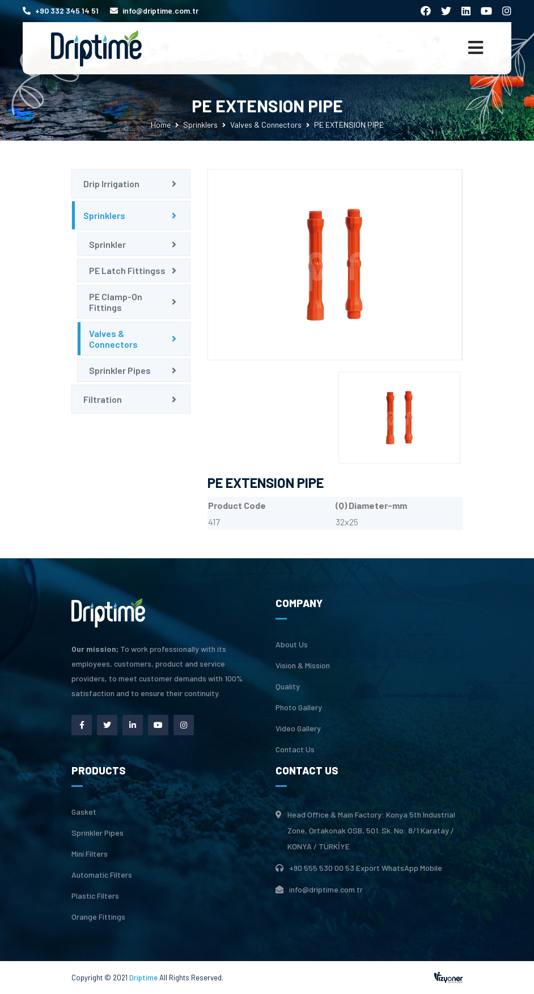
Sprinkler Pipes (120, 370)
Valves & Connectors (266, 124)
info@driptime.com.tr (154, 10)
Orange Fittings (98, 917)
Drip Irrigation (111, 183)
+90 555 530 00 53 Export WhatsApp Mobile (365, 868)
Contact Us (295, 749)
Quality (288, 686)
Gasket (83, 812)
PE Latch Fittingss (127, 270)
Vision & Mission (303, 665)
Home (161, 124)
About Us (292, 644)
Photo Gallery (299, 707)
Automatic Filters (101, 875)
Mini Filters (89, 854)
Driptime (144, 977)
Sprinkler (107, 244)
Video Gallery (298, 728)
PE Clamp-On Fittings (115, 302)
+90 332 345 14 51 (61, 10)
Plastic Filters (95, 896)
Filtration (102, 399)
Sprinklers (200, 124)
